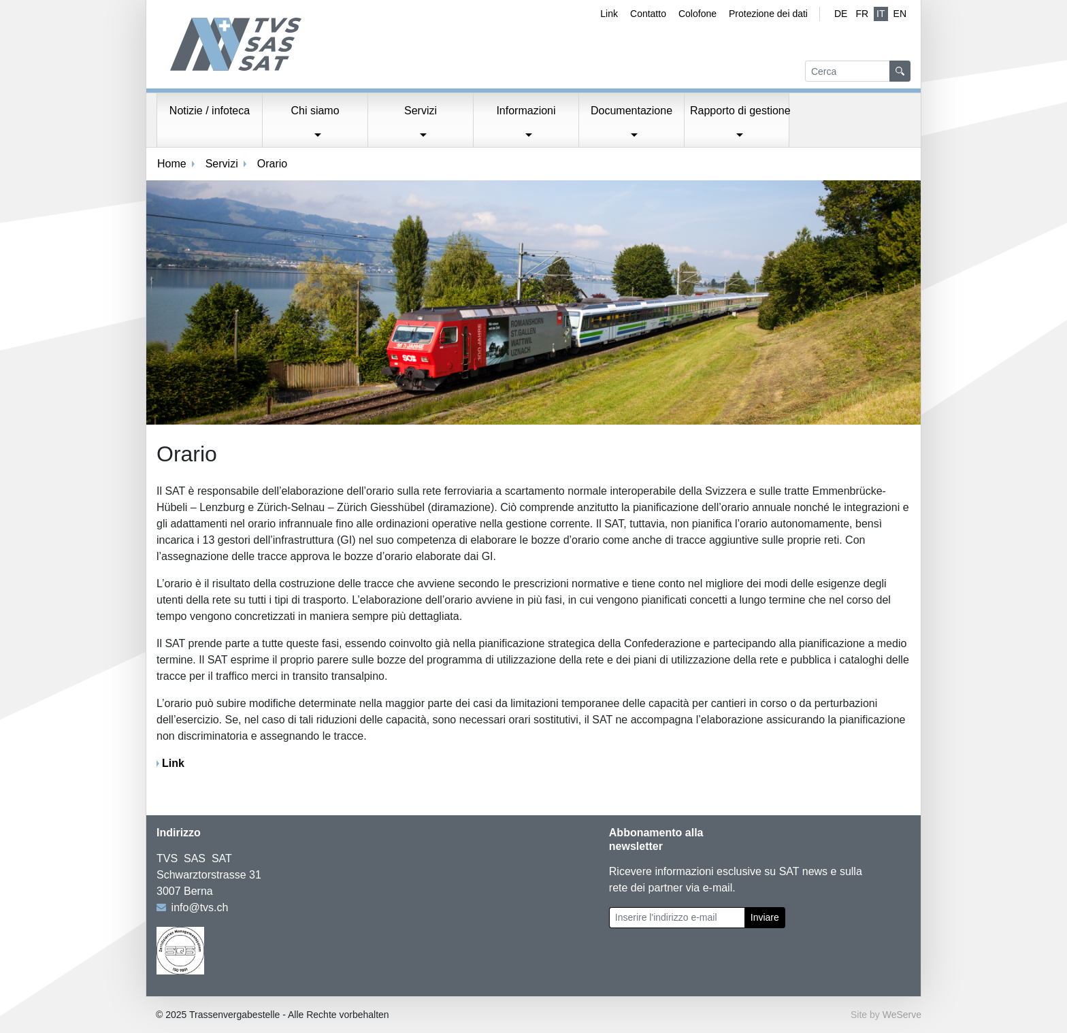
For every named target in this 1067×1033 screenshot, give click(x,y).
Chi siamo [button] (315, 110)
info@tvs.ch (200, 907)
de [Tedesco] (840, 13)
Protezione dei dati (768, 13)
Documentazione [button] (631, 110)
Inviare (765, 917)
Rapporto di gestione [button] (739, 110)
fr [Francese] (861, 13)
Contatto (648, 13)
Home (171, 163)
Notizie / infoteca (209, 110)
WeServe (902, 1014)
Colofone (697, 13)
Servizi (222, 163)
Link (609, 13)
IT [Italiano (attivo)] (880, 13)
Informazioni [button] (525, 110)
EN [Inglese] (899, 13)
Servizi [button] (420, 110)
